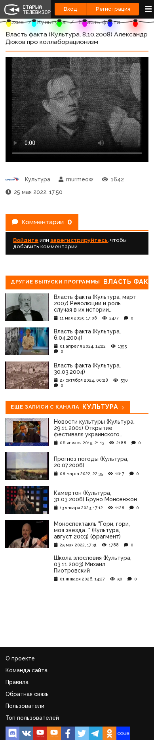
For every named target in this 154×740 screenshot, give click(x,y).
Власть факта (99, 22)
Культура (51, 22)
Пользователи (25, 706)
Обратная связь (27, 694)
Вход (70, 9)
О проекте (20, 658)
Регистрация (113, 9)
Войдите (25, 240)
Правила (17, 682)
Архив (15, 22)
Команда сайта (27, 670)
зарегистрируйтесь (79, 240)
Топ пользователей (32, 718)
